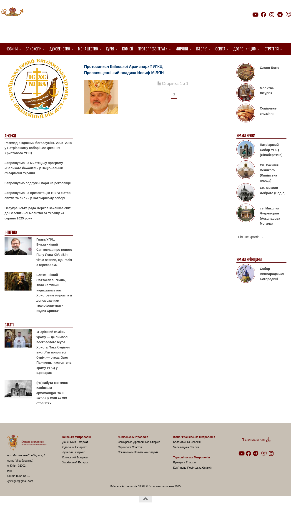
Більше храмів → (250, 248)
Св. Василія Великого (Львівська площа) (269, 184)
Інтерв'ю (10, 244)
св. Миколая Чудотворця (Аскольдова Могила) (270, 227)
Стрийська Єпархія (130, 458)
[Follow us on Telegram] (280, 14)
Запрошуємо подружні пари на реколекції (38, 194)
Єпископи (33, 49)
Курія (110, 49)
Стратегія (271, 49)
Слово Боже (269, 79)
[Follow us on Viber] (288, 14)
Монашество (88, 49)
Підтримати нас (259, 23)
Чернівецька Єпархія (186, 458)
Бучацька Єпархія (184, 474)
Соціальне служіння (268, 122)
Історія (201, 49)
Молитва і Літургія (268, 102)
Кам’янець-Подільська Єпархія (192, 479)
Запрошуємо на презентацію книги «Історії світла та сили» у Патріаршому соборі (38, 207)
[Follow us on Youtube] (255, 14)
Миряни (182, 49)
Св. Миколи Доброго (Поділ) (273, 202)
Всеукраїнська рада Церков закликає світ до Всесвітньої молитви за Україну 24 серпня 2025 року (37, 224)
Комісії (127, 49)
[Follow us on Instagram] (271, 14)
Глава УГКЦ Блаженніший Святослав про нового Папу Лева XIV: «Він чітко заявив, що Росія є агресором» (54, 263)
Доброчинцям (244, 49)
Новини (12, 49)
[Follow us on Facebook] (263, 14)
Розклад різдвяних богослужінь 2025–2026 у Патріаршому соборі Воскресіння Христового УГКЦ (38, 159)
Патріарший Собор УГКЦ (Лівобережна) (271, 161)
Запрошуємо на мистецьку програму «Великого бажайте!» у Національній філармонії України (34, 179)
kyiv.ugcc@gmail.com (20, 492)
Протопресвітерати (153, 49)
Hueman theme (60, 517)
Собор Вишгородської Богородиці (272, 285)
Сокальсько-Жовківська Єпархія (138, 463)
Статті (9, 336)
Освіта (220, 49)
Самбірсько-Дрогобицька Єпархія (139, 453)
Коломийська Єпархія (187, 453)
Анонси (10, 147)
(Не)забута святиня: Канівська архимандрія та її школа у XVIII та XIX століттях (52, 405)
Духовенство (59, 49)
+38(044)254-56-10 (18, 487)
